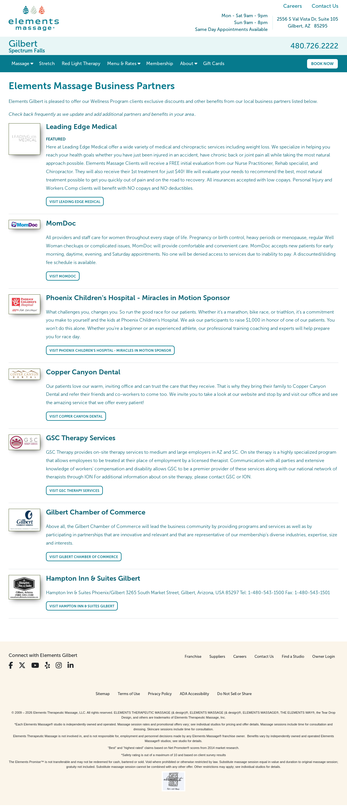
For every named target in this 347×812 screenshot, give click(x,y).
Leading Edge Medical (81, 126)
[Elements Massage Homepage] (38, 18)
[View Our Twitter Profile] (22, 665)
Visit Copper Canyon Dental (76, 416)
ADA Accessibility (194, 694)
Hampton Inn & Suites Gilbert (93, 578)
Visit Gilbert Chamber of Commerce (83, 557)
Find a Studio (293, 656)
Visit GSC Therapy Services (74, 491)
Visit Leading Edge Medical (74, 202)
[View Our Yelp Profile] (47, 665)
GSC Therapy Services (80, 438)
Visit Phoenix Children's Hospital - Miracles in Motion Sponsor (110, 351)
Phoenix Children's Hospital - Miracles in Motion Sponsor (138, 298)
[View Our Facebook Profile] (10, 665)
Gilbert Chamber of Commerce (95, 512)
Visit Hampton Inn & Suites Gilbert (81, 606)
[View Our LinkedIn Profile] (70, 665)
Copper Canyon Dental (83, 372)
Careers (292, 6)
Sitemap (103, 694)
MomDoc (61, 223)
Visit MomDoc (62, 276)
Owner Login (323, 656)
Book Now (322, 63)
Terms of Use (129, 694)
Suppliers (217, 656)
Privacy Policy (160, 694)
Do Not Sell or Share (234, 694)
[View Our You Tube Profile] (35, 665)
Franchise (193, 656)
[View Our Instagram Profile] (58, 665)
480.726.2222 (314, 46)
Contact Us (325, 6)
